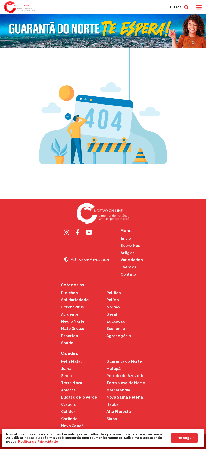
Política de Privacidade (38, 441)
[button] (179, 7)
